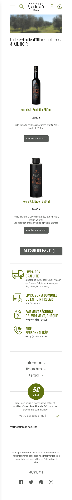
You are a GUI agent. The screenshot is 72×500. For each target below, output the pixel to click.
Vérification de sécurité (23, 426)
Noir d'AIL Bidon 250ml (36, 201)
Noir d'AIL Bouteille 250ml (36, 109)
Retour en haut (40, 250)
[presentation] (36, 438)
